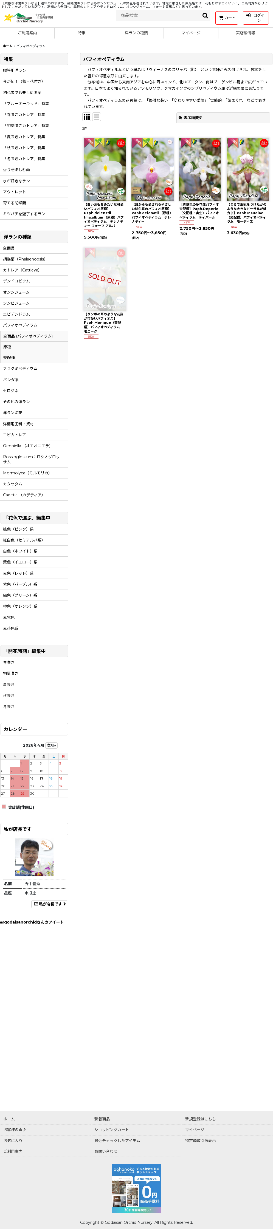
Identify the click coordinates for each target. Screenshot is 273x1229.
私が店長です (49, 904)
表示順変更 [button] (191, 117)
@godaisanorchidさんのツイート (32, 922)
